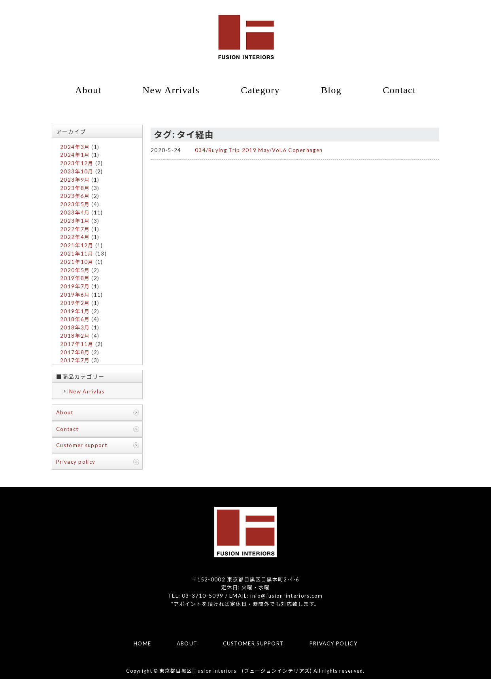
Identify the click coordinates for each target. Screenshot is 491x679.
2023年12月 (76, 163)
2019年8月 (75, 278)
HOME (142, 643)
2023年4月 (75, 212)
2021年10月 (76, 262)
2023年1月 (75, 221)
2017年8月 (75, 352)
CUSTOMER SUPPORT (253, 643)
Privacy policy (75, 462)
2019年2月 (75, 303)
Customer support (81, 445)
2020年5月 (75, 270)
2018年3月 (75, 327)
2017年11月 (76, 344)
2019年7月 (75, 286)
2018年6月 (75, 319)
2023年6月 (75, 196)
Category (260, 90)
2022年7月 (75, 229)
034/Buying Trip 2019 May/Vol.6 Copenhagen (259, 150)
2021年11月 (76, 253)
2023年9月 (75, 180)
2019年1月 (75, 311)
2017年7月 (75, 360)
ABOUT (187, 643)
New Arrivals (171, 90)
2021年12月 (76, 245)
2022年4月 (75, 237)
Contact (399, 90)
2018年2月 (75, 336)
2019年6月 (75, 295)
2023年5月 (75, 204)
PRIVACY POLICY (333, 643)
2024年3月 (75, 147)
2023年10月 (76, 171)
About (88, 90)
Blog (331, 90)
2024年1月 (75, 155)
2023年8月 (75, 188)
